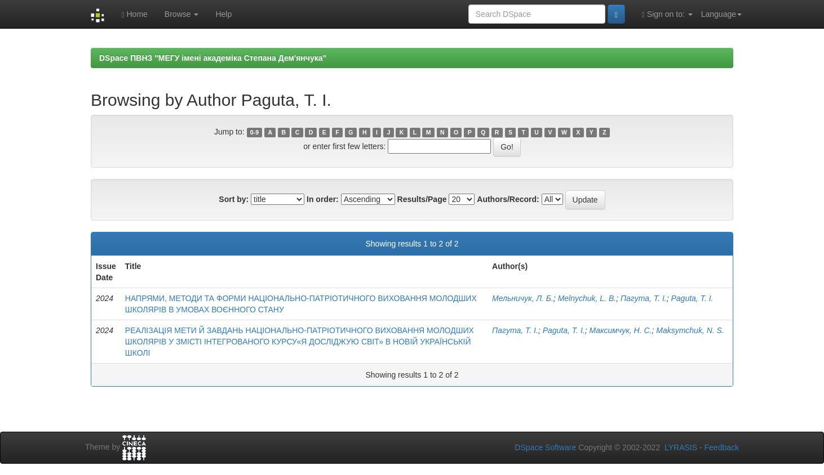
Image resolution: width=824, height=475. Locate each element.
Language (721, 14)
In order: (323, 199)
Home (134, 14)
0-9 (254, 132)
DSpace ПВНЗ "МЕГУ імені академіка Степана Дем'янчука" (212, 57)
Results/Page (422, 199)
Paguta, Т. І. (692, 298)
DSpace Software (545, 447)
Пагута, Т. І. (644, 298)
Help (223, 14)
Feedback (722, 447)
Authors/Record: (508, 199)
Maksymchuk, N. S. (690, 330)
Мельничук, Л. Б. (522, 298)
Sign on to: (667, 14)
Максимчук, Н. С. (620, 330)
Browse (182, 14)
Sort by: (234, 199)
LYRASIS (680, 447)
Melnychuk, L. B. (587, 298)
